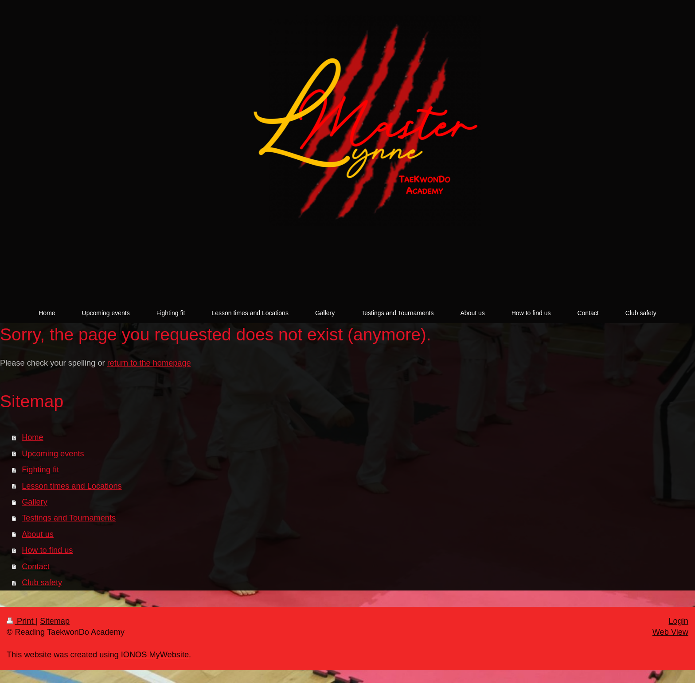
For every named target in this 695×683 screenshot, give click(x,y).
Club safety (42, 582)
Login (678, 621)
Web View (670, 632)
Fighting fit (40, 469)
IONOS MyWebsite (155, 654)
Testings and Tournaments (69, 517)
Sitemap (55, 621)
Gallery (34, 502)
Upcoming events (53, 453)
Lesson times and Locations (71, 486)
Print (21, 621)
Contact (36, 566)
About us (38, 534)
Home (32, 437)
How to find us (47, 550)
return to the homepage (149, 363)
